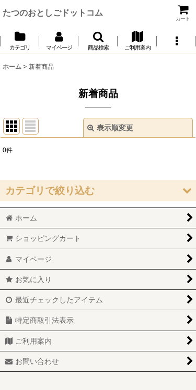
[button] (98, 41)
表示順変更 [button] (110, 128)
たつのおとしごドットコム (53, 12)
